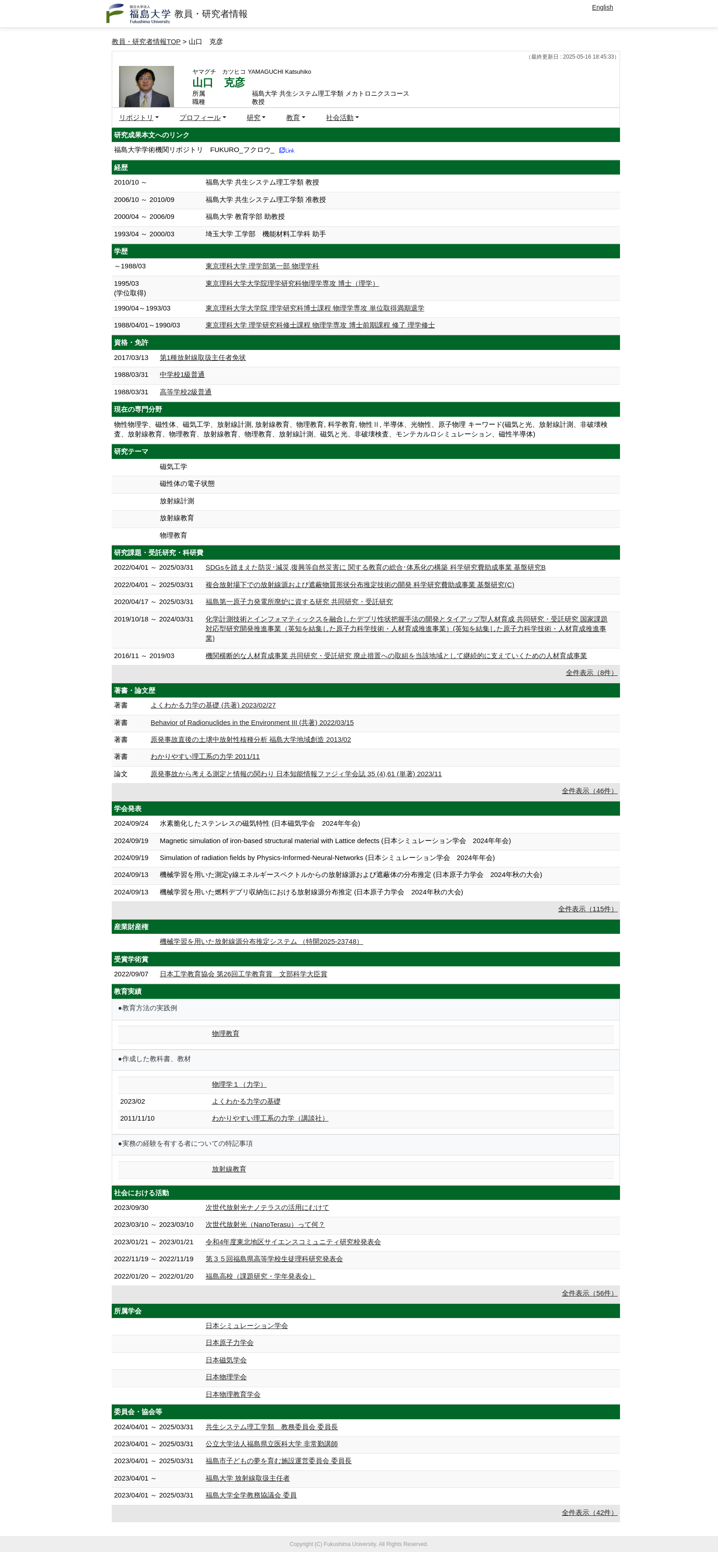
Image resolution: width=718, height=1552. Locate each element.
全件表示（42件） (590, 1512)
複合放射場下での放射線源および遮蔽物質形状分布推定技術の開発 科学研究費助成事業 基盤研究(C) (360, 584)
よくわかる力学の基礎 (246, 1101)
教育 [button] (293, 117)
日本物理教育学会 (233, 1394)
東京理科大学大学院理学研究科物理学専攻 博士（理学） (292, 283)
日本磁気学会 (226, 1360)
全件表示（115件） (588, 909)
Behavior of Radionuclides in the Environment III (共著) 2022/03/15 (252, 722)
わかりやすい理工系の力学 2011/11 (205, 756)
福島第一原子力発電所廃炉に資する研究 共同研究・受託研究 (299, 601)
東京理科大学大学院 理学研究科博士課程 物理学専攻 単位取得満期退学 (315, 308)
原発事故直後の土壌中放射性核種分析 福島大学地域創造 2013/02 (251, 739)
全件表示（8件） (592, 672)
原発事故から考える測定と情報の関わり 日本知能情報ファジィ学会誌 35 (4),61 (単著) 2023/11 (296, 774)
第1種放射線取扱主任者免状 (203, 357)
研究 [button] (254, 117)
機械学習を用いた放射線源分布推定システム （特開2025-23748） (261, 941)
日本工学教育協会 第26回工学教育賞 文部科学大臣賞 (243, 974)
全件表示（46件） (590, 791)
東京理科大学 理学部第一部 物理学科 (262, 266)
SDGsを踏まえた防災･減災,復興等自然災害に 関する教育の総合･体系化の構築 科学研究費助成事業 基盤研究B (376, 567)
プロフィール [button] (200, 117)
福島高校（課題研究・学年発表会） (260, 1276)
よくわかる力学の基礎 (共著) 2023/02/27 (213, 705)
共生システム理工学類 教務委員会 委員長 (272, 1427)
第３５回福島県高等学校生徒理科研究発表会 (274, 1259)
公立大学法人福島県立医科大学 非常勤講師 (272, 1444)
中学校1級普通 (182, 374)
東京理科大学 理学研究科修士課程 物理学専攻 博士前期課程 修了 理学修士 (320, 325)
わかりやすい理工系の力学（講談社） (270, 1118)
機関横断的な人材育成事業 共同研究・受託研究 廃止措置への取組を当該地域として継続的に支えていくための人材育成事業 (396, 655)
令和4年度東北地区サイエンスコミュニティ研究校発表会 (293, 1242)
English (602, 7)
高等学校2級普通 (186, 392)
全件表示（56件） (590, 1293)
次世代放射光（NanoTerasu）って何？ (265, 1224)
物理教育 (225, 1033)
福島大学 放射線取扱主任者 (248, 1478)
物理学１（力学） (239, 1084)
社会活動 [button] (340, 117)
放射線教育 (229, 1169)
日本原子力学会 (230, 1342)
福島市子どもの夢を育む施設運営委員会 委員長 (279, 1461)
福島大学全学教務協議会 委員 (251, 1495)
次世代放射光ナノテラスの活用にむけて (267, 1207)
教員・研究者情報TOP (146, 41)
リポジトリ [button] (136, 117)
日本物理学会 (226, 1377)
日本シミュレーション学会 (247, 1325)
